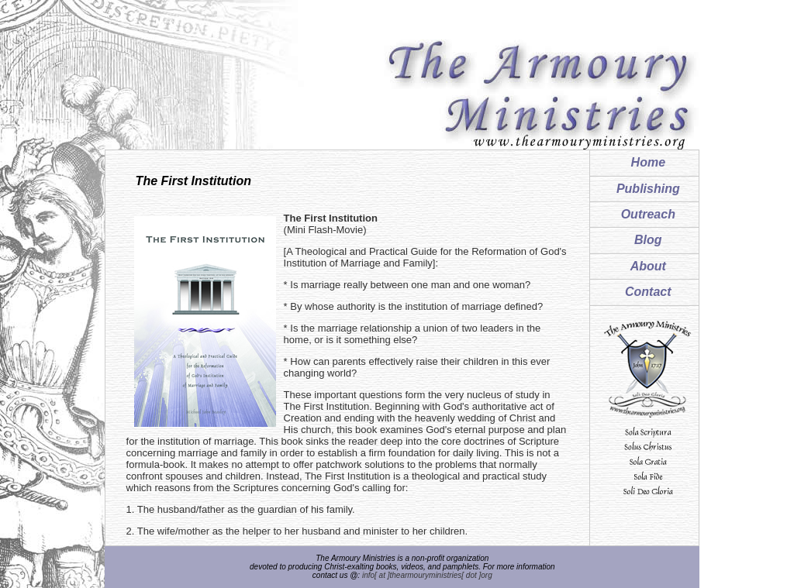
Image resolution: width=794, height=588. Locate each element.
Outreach (648, 214)
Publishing (648, 188)
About (648, 266)
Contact (648, 291)
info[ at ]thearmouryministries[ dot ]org (427, 575)
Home (648, 162)
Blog (648, 239)
